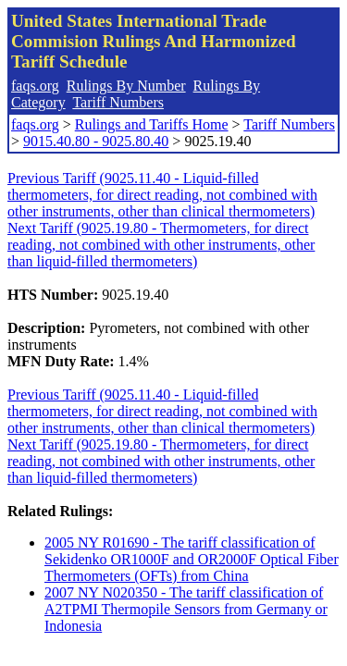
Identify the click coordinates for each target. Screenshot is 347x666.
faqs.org (35, 85)
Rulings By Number (126, 85)
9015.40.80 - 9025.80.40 (95, 141)
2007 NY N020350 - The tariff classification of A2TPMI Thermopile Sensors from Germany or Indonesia (186, 609)
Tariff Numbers (118, 102)
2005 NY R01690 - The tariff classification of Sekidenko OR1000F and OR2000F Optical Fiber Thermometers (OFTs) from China (191, 559)
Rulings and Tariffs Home (152, 124)
